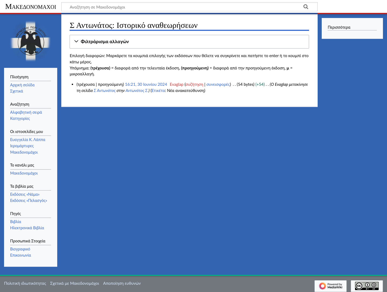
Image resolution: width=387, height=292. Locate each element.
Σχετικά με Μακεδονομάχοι (74, 283)
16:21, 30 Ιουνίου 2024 (146, 84)
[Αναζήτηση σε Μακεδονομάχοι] (189, 6)
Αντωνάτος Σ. (137, 90)
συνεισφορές (218, 84)
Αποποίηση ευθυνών (122, 283)
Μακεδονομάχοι (30, 6)
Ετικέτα (158, 90)
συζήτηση (194, 84)
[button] (189, 41)
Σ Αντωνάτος (105, 90)
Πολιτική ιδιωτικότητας (25, 283)
